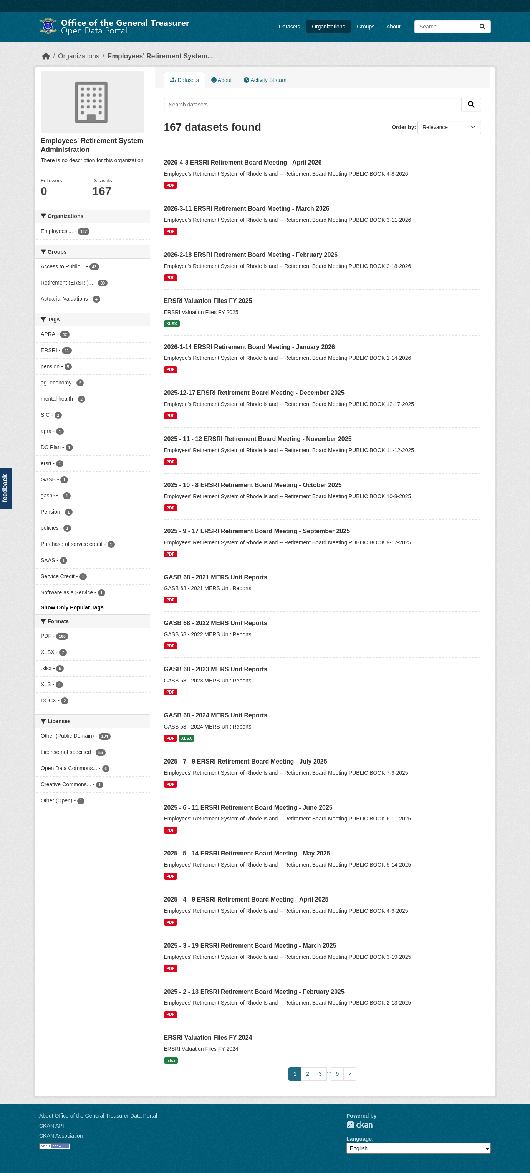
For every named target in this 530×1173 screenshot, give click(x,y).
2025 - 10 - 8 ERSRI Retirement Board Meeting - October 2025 (253, 485)
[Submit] (482, 26)
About (393, 26)
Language (359, 1139)
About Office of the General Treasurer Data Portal (98, 1116)
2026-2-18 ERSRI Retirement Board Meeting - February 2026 (251, 254)
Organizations (328, 26)
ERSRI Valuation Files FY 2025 (208, 301)
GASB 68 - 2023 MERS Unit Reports (215, 669)
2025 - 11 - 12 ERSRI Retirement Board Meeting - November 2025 (258, 439)
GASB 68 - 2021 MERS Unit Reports (215, 577)
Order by (403, 127)
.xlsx (170, 1060)
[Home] (46, 56)
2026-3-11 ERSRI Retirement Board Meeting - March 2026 (247, 208)
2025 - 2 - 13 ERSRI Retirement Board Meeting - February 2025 (254, 991)
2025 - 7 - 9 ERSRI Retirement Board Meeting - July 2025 (245, 761)
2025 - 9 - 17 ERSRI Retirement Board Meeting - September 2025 (257, 531)
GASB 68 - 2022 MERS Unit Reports (215, 623)
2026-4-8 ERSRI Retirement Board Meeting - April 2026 (243, 162)
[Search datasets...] (452, 26)
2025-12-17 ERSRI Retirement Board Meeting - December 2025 (254, 392)
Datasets (289, 26)
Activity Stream (265, 80)
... (329, 1071)
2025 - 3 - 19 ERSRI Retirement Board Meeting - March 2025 (250, 945)
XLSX (171, 323)
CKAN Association (61, 1136)
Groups (365, 26)
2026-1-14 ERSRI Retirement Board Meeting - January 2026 (249, 347)
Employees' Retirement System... (160, 56)
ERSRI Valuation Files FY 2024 (208, 1037)
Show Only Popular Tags (72, 607)
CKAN (359, 1125)
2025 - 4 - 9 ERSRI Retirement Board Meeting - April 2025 (246, 899)
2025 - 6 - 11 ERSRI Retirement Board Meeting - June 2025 (248, 807)
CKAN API (51, 1126)
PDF (170, 185)
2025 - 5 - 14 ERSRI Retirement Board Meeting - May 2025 (247, 853)
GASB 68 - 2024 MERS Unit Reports (215, 715)
